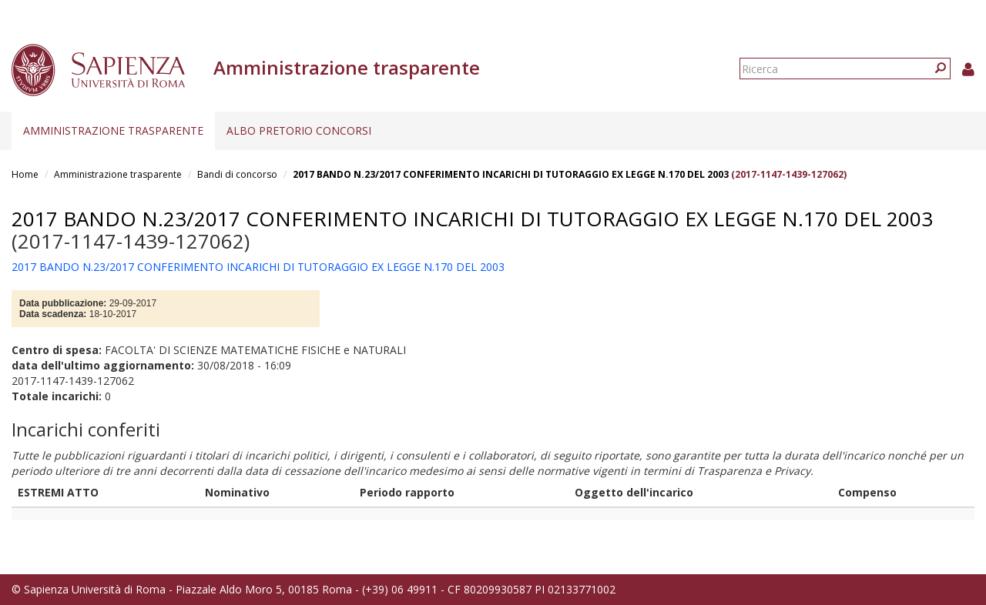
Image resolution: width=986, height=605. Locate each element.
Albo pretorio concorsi (298, 130)
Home (25, 174)
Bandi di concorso (237, 174)
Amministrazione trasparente (113, 130)
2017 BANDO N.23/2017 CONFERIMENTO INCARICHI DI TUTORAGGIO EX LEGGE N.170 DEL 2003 (511, 174)
